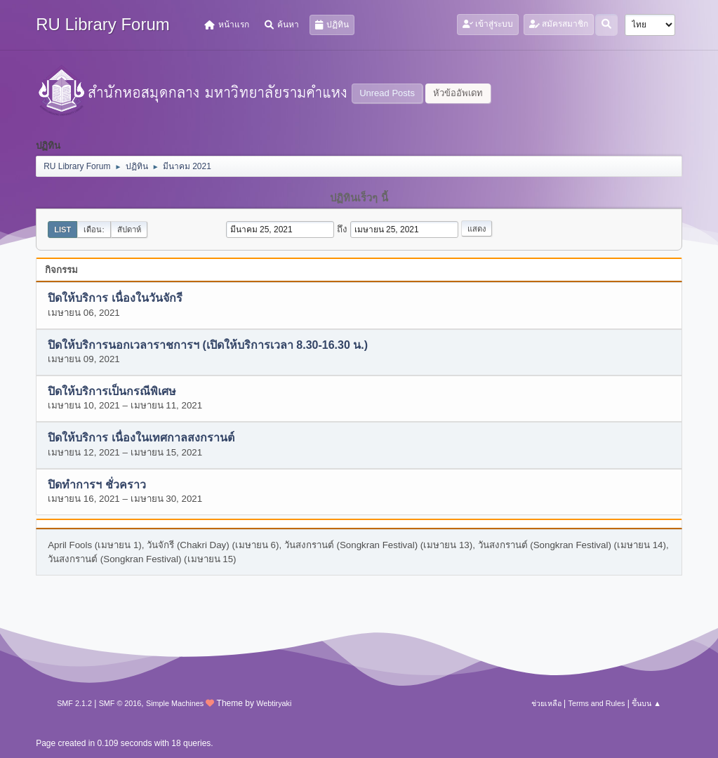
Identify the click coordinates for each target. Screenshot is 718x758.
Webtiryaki (273, 703)
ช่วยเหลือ (546, 703)
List (62, 229)
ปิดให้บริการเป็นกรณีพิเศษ (112, 392)
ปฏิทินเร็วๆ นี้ (358, 198)
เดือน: (94, 229)
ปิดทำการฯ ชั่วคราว (96, 485)
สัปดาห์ (129, 229)
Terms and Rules (597, 703)
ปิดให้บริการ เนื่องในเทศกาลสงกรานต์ (141, 438)
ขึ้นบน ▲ (646, 703)
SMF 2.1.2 (74, 703)
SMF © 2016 (120, 703)
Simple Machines (175, 703)
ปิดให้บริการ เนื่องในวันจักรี (115, 299)
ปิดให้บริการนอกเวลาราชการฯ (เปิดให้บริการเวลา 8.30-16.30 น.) (208, 345)
